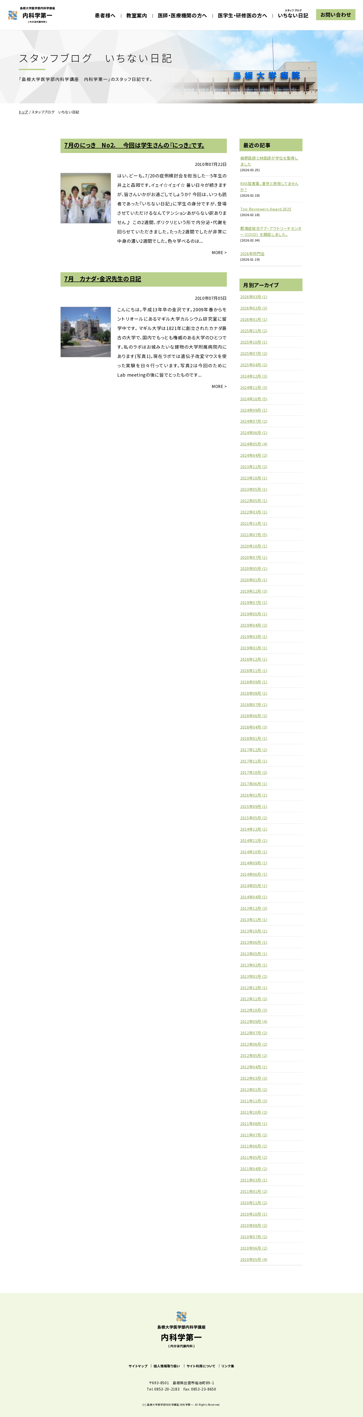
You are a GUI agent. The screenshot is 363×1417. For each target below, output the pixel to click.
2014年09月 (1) (253, 862)
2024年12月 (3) (253, 376)
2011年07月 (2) (253, 1134)
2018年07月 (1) (253, 704)
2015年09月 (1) (253, 806)
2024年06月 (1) (253, 432)
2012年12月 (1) (253, 987)
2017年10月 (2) (253, 772)
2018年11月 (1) (253, 670)
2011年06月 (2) (253, 1146)
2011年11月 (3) (253, 1100)
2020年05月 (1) (253, 568)
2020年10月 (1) (253, 546)
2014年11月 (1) (253, 840)
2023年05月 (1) (253, 489)
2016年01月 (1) (253, 795)
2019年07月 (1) (253, 602)
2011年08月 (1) (253, 1123)
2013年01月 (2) (253, 976)
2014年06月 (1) (253, 874)
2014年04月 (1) (253, 896)
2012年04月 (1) (253, 1066)
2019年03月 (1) (253, 636)
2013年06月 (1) (253, 942)
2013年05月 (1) (253, 953)
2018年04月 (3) (253, 727)
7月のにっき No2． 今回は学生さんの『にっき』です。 (134, 145)
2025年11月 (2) (253, 330)
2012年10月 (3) (253, 1010)
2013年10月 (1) (253, 930)
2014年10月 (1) (253, 851)
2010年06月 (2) (253, 1248)
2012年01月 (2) (253, 1089)
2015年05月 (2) (253, 817)
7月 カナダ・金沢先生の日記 (102, 278)
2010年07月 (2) (253, 1236)
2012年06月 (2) (253, 1044)
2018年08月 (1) (253, 693)
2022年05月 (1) (253, 500)
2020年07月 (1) (253, 557)
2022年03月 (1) (253, 512)
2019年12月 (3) (253, 591)
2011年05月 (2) (253, 1157)
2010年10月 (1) (253, 1214)
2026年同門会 (252, 253)
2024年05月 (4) (253, 443)
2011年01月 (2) (253, 1191)
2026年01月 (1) (253, 319)
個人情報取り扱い (167, 1366)
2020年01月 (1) (253, 579)
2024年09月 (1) (253, 410)
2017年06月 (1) (253, 783)
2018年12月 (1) (253, 659)
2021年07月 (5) (253, 534)
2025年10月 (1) (253, 342)
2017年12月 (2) (253, 749)
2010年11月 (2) (253, 1202)
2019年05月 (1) (253, 613)
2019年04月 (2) (253, 625)
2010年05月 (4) (253, 1259)
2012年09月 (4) (253, 1021)
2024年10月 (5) (253, 398)
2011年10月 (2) (253, 1112)
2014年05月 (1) (253, 885)
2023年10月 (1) (253, 477)
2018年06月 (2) (253, 715)
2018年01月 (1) (253, 738)
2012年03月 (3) (253, 1078)
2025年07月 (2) (253, 353)
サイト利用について (201, 1366)
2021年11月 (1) (253, 523)
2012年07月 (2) (253, 1032)
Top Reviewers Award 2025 (265, 209)
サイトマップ (138, 1366)
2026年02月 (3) (253, 308)
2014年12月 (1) (253, 829)
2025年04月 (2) (253, 364)
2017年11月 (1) (253, 761)
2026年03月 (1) (253, 296)
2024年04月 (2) (253, 455)
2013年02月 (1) (253, 965)
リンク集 (228, 1366)
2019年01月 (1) (253, 647)
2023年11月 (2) (253, 466)
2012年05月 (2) (253, 1055)
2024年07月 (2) (253, 421)
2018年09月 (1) (253, 681)
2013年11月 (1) (253, 919)
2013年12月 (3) (253, 908)
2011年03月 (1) (253, 1180)
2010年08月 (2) (253, 1225)
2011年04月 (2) (253, 1168)
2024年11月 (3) (253, 387)
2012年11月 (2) (253, 998)
